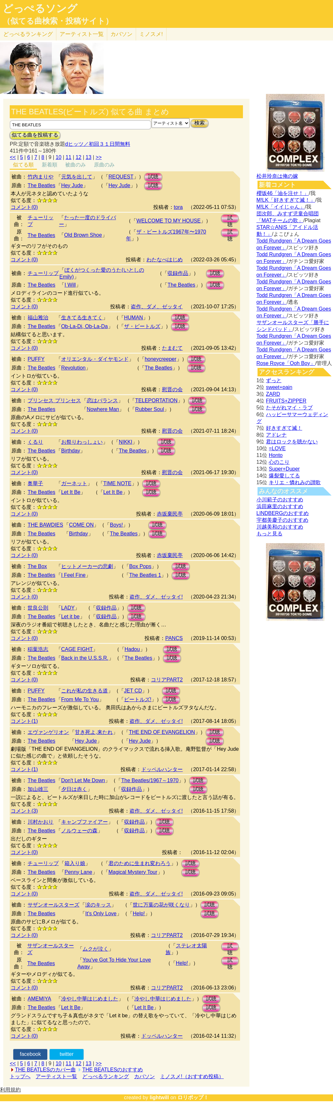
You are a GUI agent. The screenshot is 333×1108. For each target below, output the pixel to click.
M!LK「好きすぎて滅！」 (286, 200)
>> (99, 157)
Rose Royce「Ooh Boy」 (286, 363)
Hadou (132, 649)
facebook (30, 1054)
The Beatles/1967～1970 (149, 780)
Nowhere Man (103, 409)
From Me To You (80, 699)
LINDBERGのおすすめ (283, 513)
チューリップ (43, 273)
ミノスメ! (151, 34)
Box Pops (140, 566)
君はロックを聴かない (292, 441)
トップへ (20, 1076)
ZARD (273, 394)
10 (59, 157)
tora (178, 207)
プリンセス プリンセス (54, 400)
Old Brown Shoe (83, 235)
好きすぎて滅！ (284, 428)
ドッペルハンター (162, 769)
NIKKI (125, 442)
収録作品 (177, 273)
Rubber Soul (149, 409)
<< (13, 157)
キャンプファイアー (84, 822)
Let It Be (71, 492)
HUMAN (133, 317)
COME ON (81, 525)
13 (88, 157)
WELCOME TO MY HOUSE (168, 220)
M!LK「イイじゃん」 (281, 207)
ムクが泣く (96, 949)
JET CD (133, 690)
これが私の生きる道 (84, 690)
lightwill (159, 1097)
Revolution (73, 368)
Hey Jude (72, 185)
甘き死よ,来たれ (93, 732)
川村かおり (40, 822)
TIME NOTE (117, 483)
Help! (139, 913)
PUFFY (36, 359)
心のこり (279, 462)
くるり (35, 442)
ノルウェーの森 (79, 830)
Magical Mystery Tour (133, 872)
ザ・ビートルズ (142, 326)
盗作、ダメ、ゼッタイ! (156, 597)
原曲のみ (104, 164)
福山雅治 (38, 317)
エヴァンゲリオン (48, 732)
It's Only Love (100, 913)
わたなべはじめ (164, 259)
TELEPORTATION (156, 400)
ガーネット (74, 483)
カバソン (121, 34)
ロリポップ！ (193, 1097)
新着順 (49, 164)
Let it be (70, 616)
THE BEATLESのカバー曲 (45, 1069)
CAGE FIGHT (77, 649)
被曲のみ (75, 164)
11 (69, 157)
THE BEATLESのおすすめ (112, 1069)
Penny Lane (78, 872)
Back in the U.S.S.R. (85, 658)
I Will (70, 285)
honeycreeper (161, 359)
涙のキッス (98, 905)
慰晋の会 (172, 389)
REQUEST (121, 176)
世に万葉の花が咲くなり (161, 905)
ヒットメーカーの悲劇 (87, 566)
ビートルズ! (137, 699)
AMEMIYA (39, 998)
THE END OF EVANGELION (162, 732)
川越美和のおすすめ (280, 527)
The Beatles (41, 185)
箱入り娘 (74, 863)
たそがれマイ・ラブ (289, 407)
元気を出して (76, 176)
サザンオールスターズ (53, 905)
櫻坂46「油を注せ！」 (283, 193)
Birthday (70, 450)
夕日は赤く (74, 789)
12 (78, 157)
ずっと (273, 380)
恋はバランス (102, 400)
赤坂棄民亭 (170, 514)
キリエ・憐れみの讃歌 (295, 482)
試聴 (153, 176)
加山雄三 (38, 789)
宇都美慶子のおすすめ (282, 520)
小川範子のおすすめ (280, 499)
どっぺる (28, 34)
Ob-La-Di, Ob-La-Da (84, 326)
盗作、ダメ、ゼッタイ (157, 306)
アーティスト (82, 34)
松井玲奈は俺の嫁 (277, 176)
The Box (37, 566)
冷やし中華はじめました (89, 998)
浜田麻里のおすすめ (280, 506)
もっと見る (269, 533)
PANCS (174, 638)
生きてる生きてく (82, 317)
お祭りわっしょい (82, 442)
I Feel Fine (73, 575)
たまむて (172, 348)
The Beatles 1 (145, 575)
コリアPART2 (167, 679)
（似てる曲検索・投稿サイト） (58, 21)
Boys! (116, 525)
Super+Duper (284, 469)
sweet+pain (279, 387)
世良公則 (38, 608)
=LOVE (277, 448)
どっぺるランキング (105, 1076)
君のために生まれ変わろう (140, 863)
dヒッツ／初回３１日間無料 (97, 144)
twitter (67, 1054)
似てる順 (23, 164)
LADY (68, 608)
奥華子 (35, 483)
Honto (276, 455)
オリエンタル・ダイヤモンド (95, 359)
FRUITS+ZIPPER (286, 401)
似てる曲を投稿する (35, 135)
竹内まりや (40, 176)
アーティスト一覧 (56, 1076)
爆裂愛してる (284, 475)
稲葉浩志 (38, 649)
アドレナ (276, 435)
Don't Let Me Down (83, 780)
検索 (199, 123)
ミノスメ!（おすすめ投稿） (192, 1076)
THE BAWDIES (45, 525)
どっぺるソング (40, 8)
